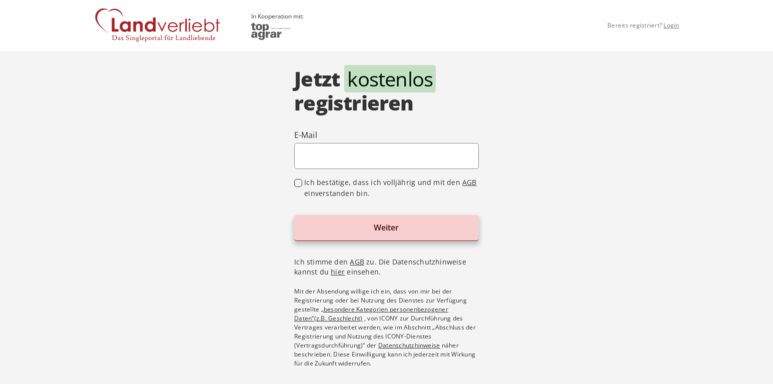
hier (338, 271)
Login (671, 25)
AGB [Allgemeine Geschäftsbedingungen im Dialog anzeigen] (357, 261)
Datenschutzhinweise (409, 345)
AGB (469, 182)
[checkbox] (386, 188)
